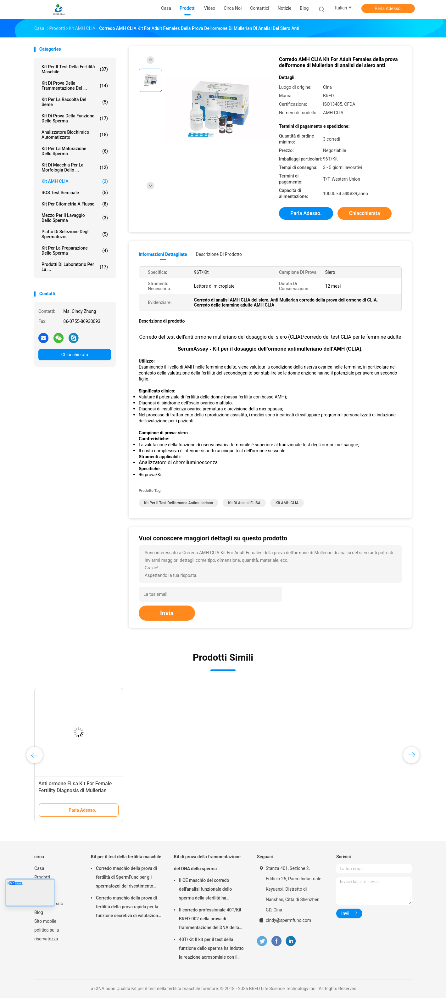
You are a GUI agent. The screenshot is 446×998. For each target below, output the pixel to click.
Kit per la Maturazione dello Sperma (75, 151)
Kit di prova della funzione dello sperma (75, 118)
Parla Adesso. (388, 8)
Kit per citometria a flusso (75, 204)
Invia (167, 613)
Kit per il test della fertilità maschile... (75, 69)
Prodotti (42, 877)
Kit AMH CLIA (75, 181)
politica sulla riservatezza (46, 934)
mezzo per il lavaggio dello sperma (75, 218)
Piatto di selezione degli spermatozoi (75, 234)
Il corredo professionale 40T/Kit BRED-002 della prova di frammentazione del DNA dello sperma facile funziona (210, 919)
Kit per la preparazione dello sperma (75, 250)
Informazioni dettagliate (163, 254)
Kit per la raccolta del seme (75, 102)
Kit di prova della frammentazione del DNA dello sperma (207, 862)
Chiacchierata (74, 354)
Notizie (41, 894)
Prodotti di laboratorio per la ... (75, 267)
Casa (39, 868)
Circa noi (43, 885)
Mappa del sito (48, 903)
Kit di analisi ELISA (244, 503)
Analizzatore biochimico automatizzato (75, 135)
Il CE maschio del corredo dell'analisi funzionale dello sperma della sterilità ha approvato (205, 890)
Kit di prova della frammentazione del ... (75, 86)
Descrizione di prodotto (219, 254)
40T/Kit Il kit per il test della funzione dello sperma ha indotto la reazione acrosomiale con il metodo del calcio (211, 949)
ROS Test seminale (75, 192)
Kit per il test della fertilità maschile (126, 856)
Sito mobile (45, 921)
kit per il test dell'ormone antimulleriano (178, 503)
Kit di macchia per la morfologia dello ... (75, 167)
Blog (38, 912)
